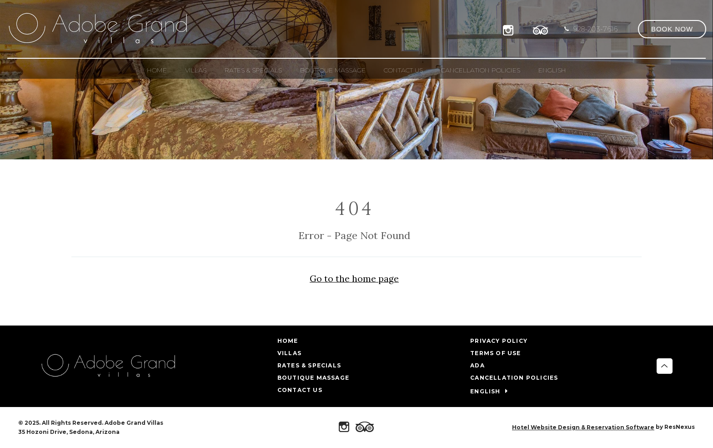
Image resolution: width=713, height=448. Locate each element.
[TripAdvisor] (540, 28)
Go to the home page (354, 278)
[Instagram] (510, 28)
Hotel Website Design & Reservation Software (583, 427)
